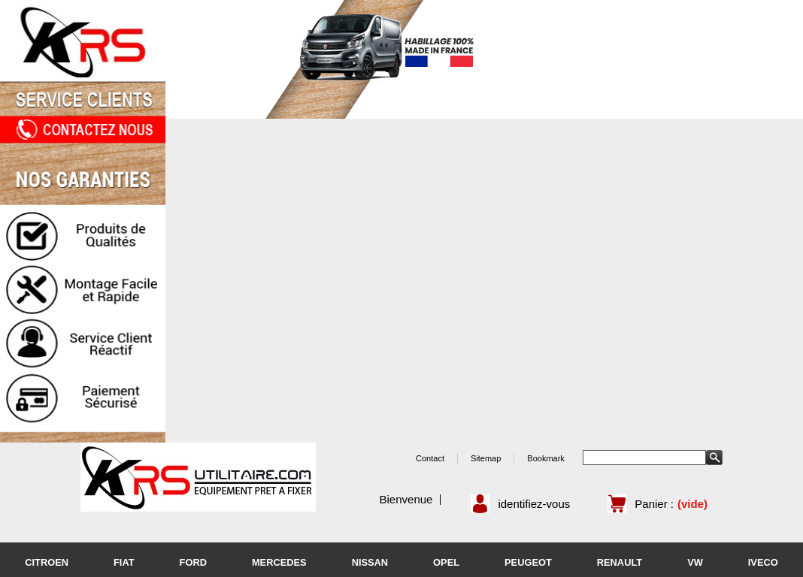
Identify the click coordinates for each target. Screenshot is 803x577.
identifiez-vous (534, 503)
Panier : (654, 503)
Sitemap (486, 458)
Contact (430, 458)
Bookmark (546, 458)
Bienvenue (406, 499)
